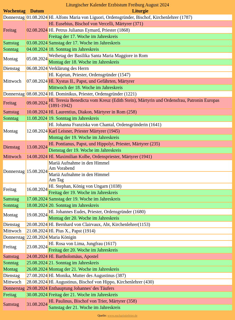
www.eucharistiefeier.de (123, 315)
